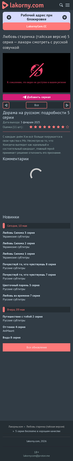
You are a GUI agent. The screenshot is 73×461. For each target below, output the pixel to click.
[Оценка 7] (59, 127)
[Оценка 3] (40, 127)
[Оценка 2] (36, 127)
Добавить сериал (37, 97)
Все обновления (36, 347)
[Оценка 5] (49, 127)
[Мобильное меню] (67, 5)
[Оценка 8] (63, 127)
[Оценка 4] (45, 127)
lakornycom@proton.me (36, 455)
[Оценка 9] (68, 127)
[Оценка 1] (31, 127)
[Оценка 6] (54, 127)
